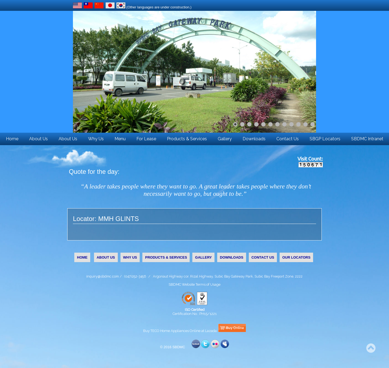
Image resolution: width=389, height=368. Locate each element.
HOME (82, 257)
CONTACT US (262, 257)
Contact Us (287, 138)
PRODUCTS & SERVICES (166, 257)
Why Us (96, 138)
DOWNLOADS (231, 257)
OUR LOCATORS (296, 257)
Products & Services (187, 138)
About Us (38, 138)
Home (12, 138)
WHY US (130, 257)
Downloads (254, 138)
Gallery (225, 138)
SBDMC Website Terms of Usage (194, 284)
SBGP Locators (325, 138)
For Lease (146, 138)
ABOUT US (106, 257)
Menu (120, 138)
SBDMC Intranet (367, 138)
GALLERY (203, 257)
